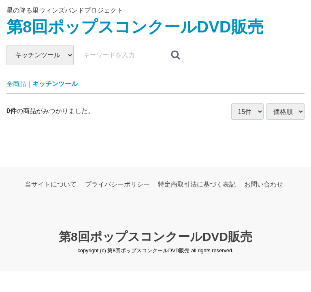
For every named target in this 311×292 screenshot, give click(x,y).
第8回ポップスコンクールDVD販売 (135, 27)
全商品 (16, 83)
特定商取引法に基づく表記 (197, 184)
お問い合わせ (263, 184)
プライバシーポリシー (117, 184)
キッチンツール (55, 83)
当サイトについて (51, 184)
